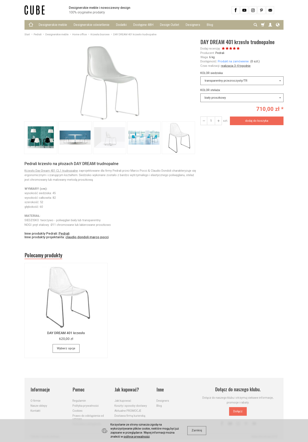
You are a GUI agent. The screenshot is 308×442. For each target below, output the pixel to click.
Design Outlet (169, 25)
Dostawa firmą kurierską (129, 415)
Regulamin (79, 400)
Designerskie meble (53, 25)
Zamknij (197, 430)
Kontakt (35, 410)
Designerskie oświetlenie (91, 25)
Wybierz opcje (66, 348)
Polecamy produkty (43, 255)
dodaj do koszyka (256, 121)
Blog (210, 25)
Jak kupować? (126, 389)
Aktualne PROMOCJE (127, 410)
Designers (193, 25)
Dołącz (238, 411)
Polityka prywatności (85, 405)
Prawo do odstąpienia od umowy (88, 417)
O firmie (36, 400)
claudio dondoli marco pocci (87, 237)
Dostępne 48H (143, 25)
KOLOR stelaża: (210, 90)
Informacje (40, 389)
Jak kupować (122, 400)
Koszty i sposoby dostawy (130, 405)
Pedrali (219, 53)
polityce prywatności (137, 436)
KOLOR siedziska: (211, 73)
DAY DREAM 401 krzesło (66, 333)
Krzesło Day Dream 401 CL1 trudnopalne (51, 170)
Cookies (77, 410)
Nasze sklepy (39, 405)
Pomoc (78, 389)
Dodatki (121, 25)
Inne (160, 389)
